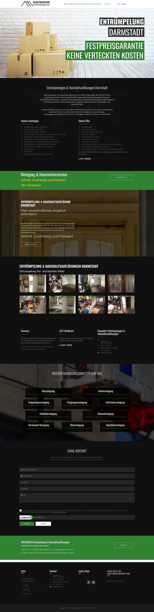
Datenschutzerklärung (60, 512)
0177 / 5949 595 (105, 350)
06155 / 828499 (65, 345)
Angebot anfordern (31, 244)
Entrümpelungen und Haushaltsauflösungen (82, 4)
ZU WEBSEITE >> (121, 177)
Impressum (25, 589)
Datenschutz (26, 594)
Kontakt (107, 4)
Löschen (43, 524)
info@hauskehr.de (106, 352)
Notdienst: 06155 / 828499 (108, 348)
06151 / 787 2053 (105, 345)
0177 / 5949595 (122, 4)
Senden (26, 524)
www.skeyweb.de (118, 581)
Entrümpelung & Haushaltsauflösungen (28, 580)
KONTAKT (102, 68)
